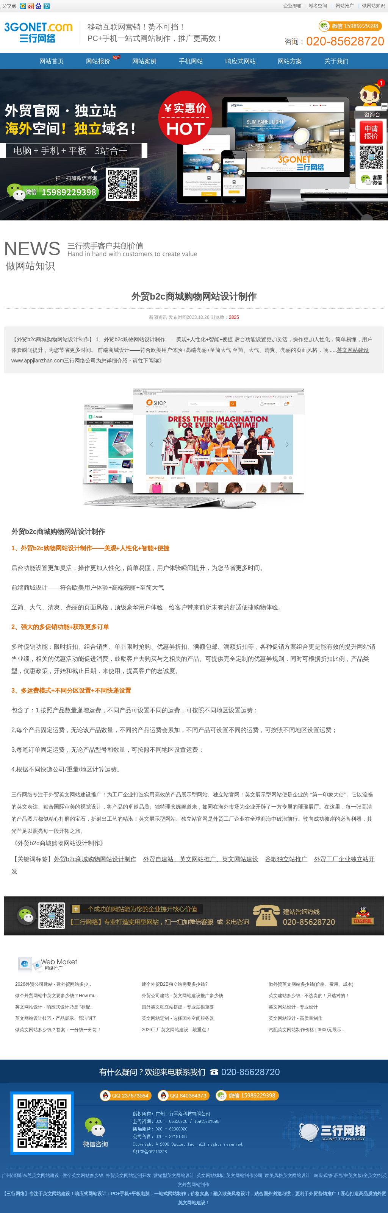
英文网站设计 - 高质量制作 (296, 1018)
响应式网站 (240, 61)
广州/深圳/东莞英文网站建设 (30, 1175)
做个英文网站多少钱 (83, 1175)
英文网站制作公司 (244, 1175)
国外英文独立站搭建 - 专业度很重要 (178, 1007)
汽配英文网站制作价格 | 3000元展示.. (306, 1029)
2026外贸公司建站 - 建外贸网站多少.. (53, 984)
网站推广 (345, 5)
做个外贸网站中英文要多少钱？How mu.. (56, 995)
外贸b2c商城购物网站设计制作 (58, 531)
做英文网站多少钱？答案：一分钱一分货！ (58, 1029)
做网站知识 (373, 5)
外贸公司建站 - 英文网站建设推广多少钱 (182, 995)
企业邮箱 (292, 5)
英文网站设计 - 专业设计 (293, 1007)
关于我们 (336, 61)
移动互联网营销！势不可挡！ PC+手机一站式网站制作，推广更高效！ (156, 32)
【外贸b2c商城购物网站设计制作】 (52, 339)
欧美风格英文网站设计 (287, 1175)
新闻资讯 (158, 317)
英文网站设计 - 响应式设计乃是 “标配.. (54, 1007)
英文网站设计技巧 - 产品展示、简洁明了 (56, 1018)
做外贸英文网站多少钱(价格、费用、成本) (311, 984)
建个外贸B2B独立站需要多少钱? (174, 984)
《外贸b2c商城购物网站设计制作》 (58, 843)
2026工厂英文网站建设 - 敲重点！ (176, 1029)
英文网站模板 (210, 1175)
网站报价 (98, 61)
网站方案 (290, 61)
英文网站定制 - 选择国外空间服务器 (178, 1018)
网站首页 (51, 61)
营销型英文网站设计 (173, 1175)
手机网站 (191, 61)
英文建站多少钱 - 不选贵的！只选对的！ (309, 995)
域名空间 (318, 5)
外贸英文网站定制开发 (128, 1175)
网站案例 (144, 61)
